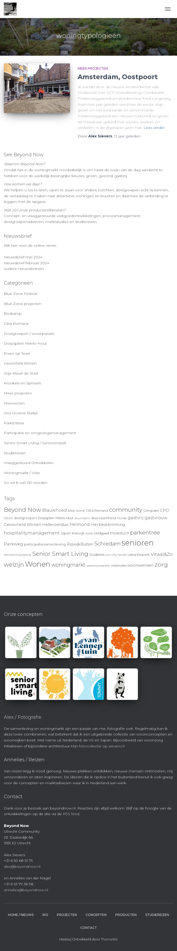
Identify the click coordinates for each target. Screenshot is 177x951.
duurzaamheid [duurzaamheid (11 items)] (103, 518)
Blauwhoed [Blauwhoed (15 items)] (54, 510)
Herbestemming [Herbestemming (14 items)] (108, 524)
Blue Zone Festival (20, 293)
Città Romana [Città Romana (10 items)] (97, 510)
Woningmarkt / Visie (22, 472)
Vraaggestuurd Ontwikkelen (29, 462)
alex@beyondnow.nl (22, 866)
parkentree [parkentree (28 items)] (145, 532)
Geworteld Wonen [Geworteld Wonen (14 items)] (22, 524)
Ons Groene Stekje (21, 413)
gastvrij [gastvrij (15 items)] (136, 517)
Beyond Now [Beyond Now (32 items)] (22, 509)
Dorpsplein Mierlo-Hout (25, 343)
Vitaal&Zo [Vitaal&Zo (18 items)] (162, 554)
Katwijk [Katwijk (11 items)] (78, 533)
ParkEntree (14, 423)
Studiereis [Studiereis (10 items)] (96, 555)
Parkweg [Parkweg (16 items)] (13, 544)
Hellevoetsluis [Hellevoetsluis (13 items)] (55, 524)
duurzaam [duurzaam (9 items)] (82, 518)
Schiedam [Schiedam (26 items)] (107, 543)
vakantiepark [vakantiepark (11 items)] (138, 554)
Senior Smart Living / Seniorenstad (35, 443)
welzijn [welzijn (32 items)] (14, 564)
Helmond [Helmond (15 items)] (79, 524)
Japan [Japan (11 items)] (66, 533)
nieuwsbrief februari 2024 (26, 263)
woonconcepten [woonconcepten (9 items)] (98, 565)
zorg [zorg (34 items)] (161, 564)
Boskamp (13, 313)
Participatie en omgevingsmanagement (40, 433)
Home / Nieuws (20, 915)
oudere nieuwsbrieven (24, 268)
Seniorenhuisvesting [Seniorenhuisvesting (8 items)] (17, 555)
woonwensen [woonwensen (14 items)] (140, 565)
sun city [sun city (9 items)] (111, 555)
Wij (45, 915)
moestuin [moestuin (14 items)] (119, 533)
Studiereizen (15, 453)
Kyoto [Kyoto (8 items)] (89, 533)
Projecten (67, 915)
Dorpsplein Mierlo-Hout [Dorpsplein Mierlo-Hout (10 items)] (56, 518)
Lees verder (154, 127)
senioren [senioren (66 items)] (138, 542)
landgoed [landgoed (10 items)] (101, 533)
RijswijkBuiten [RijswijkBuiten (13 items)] (80, 544)
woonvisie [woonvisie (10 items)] (118, 565)
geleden (127, 136)
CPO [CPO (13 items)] (164, 510)
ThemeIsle (109, 939)
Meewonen (14, 403)
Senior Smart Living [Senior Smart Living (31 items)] (60, 553)
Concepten (96, 915)
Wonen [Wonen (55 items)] (37, 564)
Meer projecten (93, 68)
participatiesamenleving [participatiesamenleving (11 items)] (45, 544)
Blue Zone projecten (22, 303)
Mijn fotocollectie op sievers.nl (97, 746)
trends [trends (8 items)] (122, 555)
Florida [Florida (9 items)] (122, 518)
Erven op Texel (17, 353)
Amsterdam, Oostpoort (118, 77)
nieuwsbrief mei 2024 (23, 257)
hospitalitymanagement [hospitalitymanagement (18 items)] (32, 532)
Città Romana (16, 323)
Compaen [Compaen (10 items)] (151, 510)
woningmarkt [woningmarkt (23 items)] (68, 565)
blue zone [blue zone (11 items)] (76, 510)
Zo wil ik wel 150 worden (25, 482)
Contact (88, 928)
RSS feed (71, 814)
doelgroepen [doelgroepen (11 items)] (25, 518)
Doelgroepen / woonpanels (29, 333)
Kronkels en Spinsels (22, 383)
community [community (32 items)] (125, 509)
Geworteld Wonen (20, 363)
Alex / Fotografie (22, 717)
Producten (126, 915)
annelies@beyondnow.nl (26, 890)
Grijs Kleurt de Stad (21, 373)
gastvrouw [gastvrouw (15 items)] (156, 517)
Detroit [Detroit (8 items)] (8, 518)
